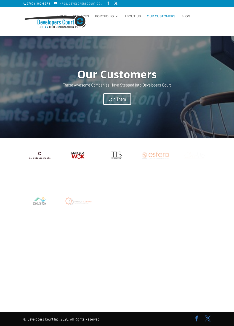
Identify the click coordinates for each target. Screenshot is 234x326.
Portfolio (104, 16)
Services (81, 16)
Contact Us (67, 27)
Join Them (117, 102)
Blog (185, 16)
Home (62, 16)
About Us (133, 16)
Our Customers (161, 16)
